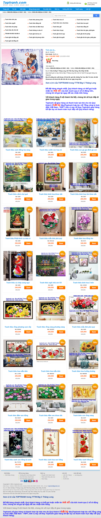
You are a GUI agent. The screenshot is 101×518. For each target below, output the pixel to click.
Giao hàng (44, 479)
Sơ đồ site (66, 479)
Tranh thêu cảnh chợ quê (18, 194)
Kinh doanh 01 (50, 66)
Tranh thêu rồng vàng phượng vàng (51, 327)
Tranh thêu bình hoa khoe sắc (50, 194)
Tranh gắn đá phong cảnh (36, 37)
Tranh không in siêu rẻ (35, 30)
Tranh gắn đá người (58, 37)
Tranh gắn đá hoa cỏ (35, 34)
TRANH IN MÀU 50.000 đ (12, 33)
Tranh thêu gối (57, 26)
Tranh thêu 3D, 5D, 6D (11, 30)
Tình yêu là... (51, 50)
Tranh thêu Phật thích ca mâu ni (17, 238)
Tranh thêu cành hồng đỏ (83, 460)
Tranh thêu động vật (35, 23)
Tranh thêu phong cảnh (36, 19)
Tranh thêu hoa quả (82, 23)
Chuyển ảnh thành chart (48, 475)
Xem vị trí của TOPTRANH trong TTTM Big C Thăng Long (71, 83)
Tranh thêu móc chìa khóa (60, 23)
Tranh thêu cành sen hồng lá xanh (18, 460)
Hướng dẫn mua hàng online (28, 475)
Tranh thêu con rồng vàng (83, 415)
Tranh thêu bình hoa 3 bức (83, 283)
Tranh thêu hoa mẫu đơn (18, 371)
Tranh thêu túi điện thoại (36, 26)
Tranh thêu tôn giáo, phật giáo (86, 30)
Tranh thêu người (10, 23)
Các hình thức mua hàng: (27, 479)
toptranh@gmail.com (54, 486)
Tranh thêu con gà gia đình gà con (83, 150)
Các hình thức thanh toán (27, 477)
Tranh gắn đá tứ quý (59, 34)
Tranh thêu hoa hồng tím (83, 238)
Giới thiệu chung (9, 475)
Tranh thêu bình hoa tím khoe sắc (83, 194)
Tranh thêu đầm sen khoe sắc (50, 415)
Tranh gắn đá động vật (11, 37)
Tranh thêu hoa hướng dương (83, 371)
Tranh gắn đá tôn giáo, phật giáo (86, 37)
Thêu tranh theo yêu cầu (48, 477)
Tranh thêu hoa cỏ (58, 19)
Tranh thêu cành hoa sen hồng (51, 460)
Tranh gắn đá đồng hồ (11, 41)
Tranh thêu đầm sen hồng (18, 415)
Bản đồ (65, 477)
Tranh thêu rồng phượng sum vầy (18, 327)
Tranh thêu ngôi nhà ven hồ (50, 283)
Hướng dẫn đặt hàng (75, 3)
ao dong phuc (78, 475)
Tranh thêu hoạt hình (83, 19)
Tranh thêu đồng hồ (82, 26)
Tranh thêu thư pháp (11, 26)
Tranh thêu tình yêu (11, 19)
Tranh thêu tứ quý (58, 30)
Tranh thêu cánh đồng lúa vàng (18, 150)
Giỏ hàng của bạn (92, 3)
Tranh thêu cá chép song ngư (17, 283)
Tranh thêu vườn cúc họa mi (51, 150)
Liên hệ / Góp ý (67, 475)
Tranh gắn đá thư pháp (83, 34)
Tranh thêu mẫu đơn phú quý (50, 238)
